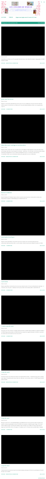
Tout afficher (41, 23)
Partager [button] (3, 63)
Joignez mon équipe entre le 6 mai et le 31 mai (26, 17)
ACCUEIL (3, 17)
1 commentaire (9, 245)
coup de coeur (5, 465)
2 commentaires (9, 109)
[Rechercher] (41, 2)
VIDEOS (11, 17)
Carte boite (4, 281)
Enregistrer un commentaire (12, 63)
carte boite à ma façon (7, 237)
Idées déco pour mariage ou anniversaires (13, 145)
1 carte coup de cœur (7, 326)
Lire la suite (42, 63)
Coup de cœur (5, 418)
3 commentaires (9, 290)
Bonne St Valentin (6, 192)
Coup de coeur (5, 372)
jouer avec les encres (7, 99)
